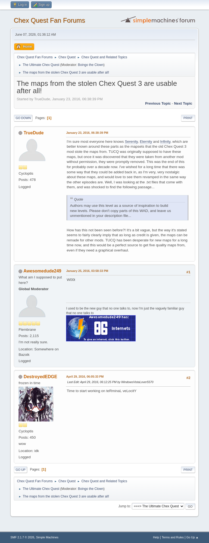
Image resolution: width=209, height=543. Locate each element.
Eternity (146, 141)
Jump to (124, 506)
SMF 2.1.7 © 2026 (22, 537)
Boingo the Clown (91, 65)
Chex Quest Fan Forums (49, 20)
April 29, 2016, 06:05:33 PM (85, 376)
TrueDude (34, 133)
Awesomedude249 (42, 271)
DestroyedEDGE (40, 376)
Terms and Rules (173, 537)
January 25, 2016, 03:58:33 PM (87, 270)
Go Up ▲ (192, 537)
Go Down (23, 118)
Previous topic (158, 103)
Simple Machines (47, 537)
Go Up (20, 469)
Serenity (131, 141)
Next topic (183, 103)
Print (188, 118)
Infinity (165, 141)
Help (156, 537)
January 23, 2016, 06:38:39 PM (87, 132)
